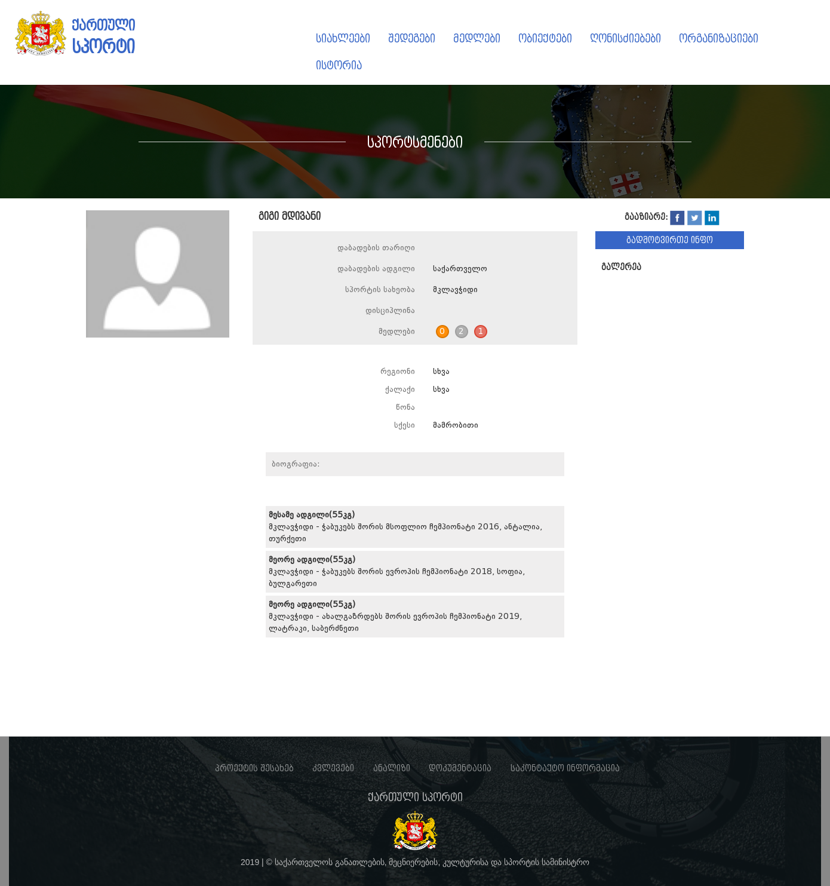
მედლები (476, 38)
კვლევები (333, 768)
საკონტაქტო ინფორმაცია (565, 768)
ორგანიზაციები (718, 38)
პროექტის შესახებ (254, 768)
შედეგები (411, 38)
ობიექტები (545, 38)
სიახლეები (343, 38)
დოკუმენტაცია (460, 768)
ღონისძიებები (625, 38)
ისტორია (339, 65)
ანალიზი (391, 768)
